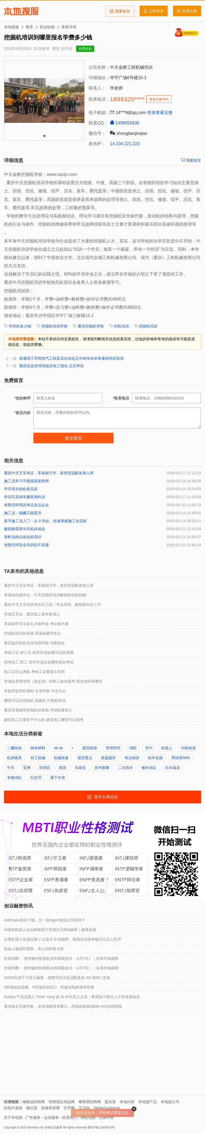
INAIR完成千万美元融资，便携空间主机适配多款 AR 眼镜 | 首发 (57, 977)
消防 (133, 748)
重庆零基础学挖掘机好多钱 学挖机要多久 (38, 710)
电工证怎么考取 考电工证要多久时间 (34, 672)
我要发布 (120, 11)
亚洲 (26, 768)
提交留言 (73, 438)
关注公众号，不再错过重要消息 (102, 1113)
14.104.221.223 (125, 143)
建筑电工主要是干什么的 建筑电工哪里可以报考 (44, 720)
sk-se (58, 748)
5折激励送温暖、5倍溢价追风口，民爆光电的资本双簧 (49, 987)
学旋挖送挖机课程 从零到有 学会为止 (35, 691)
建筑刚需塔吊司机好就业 (24, 529)
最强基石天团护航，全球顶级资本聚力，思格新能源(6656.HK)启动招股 (63, 1006)
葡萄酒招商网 (89, 1102)
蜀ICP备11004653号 (101, 1127)
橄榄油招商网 (33, 1102)
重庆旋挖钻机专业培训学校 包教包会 (34, 643)
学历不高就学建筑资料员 (24, 497)
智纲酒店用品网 (62, 1102)
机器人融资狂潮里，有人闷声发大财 (34, 949)
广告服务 (33, 1117)
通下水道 (57, 777)
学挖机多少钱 (20, 326)
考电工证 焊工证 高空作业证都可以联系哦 (38, 652)
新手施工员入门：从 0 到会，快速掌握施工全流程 (45, 521)
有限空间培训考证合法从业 (26, 505)
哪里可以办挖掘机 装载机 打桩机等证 (35, 700)
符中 (149, 748)
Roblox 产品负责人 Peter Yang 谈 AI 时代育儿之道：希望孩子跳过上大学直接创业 (72, 997)
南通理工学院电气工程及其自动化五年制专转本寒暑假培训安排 (71, 358)
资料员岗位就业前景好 (22, 537)
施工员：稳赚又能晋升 (22, 513)
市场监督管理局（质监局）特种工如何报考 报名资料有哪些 (53, 681)
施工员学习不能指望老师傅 (26, 481)
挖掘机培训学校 (54, 326)
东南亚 (80, 768)
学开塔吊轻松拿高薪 (21, 489)
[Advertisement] (102, 1055)
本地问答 (127, 1102)
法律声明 (106, 1117)
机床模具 (14, 758)
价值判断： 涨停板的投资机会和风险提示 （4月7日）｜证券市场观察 (61, 958)
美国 (62, 768)
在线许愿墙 (13, 1108)
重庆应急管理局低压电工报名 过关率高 (51, 366)
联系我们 (69, 1117)
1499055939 (124, 122)
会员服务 (51, 1117)
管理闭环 (113, 748)
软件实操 (155, 758)
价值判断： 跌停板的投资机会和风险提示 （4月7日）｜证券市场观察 (61, 968)
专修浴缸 (14, 777)
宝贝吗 (84, 1108)
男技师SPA (180, 758)
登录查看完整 (160, 112)
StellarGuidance (106, 1108)
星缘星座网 (50, 1108)
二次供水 (125, 768)
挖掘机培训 (148, 326)
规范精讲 (89, 748)
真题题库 (108, 758)
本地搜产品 (147, 1102)
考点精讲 (131, 758)
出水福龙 (172, 768)
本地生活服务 (53, 1127)
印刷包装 (188, 748)
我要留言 (191, 160)
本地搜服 (21, 11)
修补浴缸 (148, 768)
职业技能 (47, 27)
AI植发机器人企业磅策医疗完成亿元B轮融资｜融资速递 (50, 930)
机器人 (166, 748)
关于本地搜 (13, 1117)
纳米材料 (37, 748)
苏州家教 (101, 768)
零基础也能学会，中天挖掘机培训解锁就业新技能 (45, 595)
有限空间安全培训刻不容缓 (26, 545)
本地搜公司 (170, 1102)
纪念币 (36, 777)
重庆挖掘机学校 (91, 326)
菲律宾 (44, 768)
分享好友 (85, 49)
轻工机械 (37, 758)
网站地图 (88, 1117)
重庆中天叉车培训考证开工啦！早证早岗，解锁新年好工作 (52, 604)
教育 (29, 27)
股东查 (110, 1102)
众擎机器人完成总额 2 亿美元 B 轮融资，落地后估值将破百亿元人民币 (62, 939)
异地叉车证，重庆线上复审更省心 (32, 614)
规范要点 (84, 758)
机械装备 (61, 758)
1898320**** (127, 99)
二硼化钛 (14, 748)
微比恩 (31, 1108)
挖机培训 (121, 326)
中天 (10, 768)
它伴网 (69, 1108)
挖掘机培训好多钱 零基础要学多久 (32, 633)
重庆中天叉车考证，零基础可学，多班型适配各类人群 (49, 473)
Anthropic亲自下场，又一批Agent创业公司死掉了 (45, 920)
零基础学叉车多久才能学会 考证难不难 (36, 624)
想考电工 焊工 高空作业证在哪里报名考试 (38, 662)
